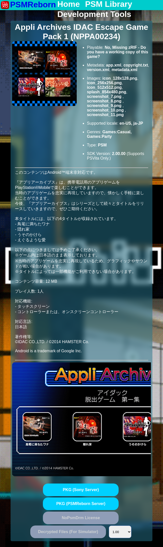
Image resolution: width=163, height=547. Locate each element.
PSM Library (108, 4)
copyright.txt (135, 65)
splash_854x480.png (106, 92)
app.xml (113, 65)
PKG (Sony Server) (81, 490)
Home (68, 4)
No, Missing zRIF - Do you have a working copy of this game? (117, 52)
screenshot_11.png (105, 115)
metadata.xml (124, 70)
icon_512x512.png (104, 87)
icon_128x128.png (119, 78)
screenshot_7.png (104, 96)
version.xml (98, 70)
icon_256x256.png (104, 83)
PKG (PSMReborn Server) (80, 503)
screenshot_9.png (104, 105)
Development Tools (94, 14)
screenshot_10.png (106, 110)
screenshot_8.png (104, 101)
